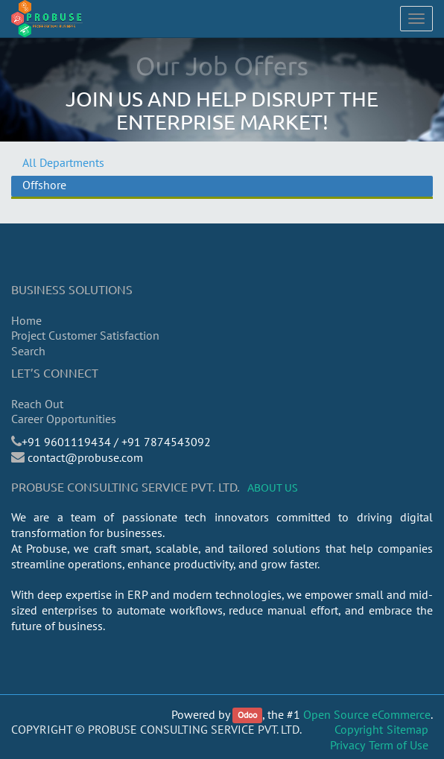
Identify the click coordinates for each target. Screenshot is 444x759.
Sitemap (407, 729)
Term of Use (398, 744)
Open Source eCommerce (367, 714)
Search (28, 350)
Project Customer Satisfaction (85, 335)
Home (26, 320)
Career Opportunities (63, 418)
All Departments (63, 162)
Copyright (358, 729)
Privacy (347, 744)
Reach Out (37, 403)
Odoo (247, 715)
